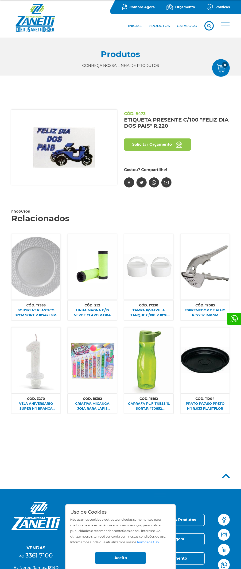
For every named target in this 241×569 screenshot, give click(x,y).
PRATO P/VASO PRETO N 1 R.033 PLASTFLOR (205, 406)
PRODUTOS (159, 25)
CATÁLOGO (187, 25)
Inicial (135, 25)
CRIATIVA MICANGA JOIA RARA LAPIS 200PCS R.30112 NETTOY (92, 406)
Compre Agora (142, 7)
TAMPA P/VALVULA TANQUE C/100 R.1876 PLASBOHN (148, 313)
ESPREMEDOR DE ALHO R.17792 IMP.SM (205, 312)
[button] (225, 26)
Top (226, 476)
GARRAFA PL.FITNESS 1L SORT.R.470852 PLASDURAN (149, 406)
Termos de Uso (148, 542)
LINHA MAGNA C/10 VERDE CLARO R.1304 (92, 312)
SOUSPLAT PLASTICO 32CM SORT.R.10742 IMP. (36, 312)
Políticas (222, 7)
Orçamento (185, 7)
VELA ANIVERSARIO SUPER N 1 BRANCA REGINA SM (36, 406)
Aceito (120, 558)
